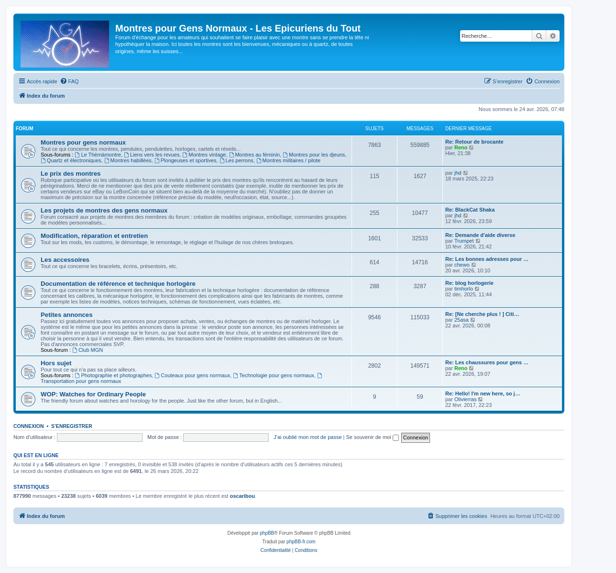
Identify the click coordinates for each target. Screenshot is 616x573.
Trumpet (464, 241)
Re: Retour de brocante (474, 142)
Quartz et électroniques (71, 160)
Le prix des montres (70, 173)
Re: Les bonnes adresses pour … (486, 259)
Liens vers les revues (151, 154)
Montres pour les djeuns (314, 154)
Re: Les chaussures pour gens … (486, 362)
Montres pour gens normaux (83, 142)
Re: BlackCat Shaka (470, 210)
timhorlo (463, 289)
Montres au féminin (254, 154)
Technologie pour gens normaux (273, 375)
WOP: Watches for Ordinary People (93, 394)
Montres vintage (204, 154)
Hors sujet (56, 363)
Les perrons (236, 160)
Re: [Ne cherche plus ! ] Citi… (482, 314)
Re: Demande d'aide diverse (480, 235)
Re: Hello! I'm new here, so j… (482, 393)
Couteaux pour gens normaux (193, 375)
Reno (461, 147)
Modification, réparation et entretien (94, 235)
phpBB (267, 533)
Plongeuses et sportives (185, 160)
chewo (462, 265)
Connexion (28, 426)
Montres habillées (128, 160)
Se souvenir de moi (372, 437)
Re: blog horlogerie (469, 283)
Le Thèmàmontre (98, 154)
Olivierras (465, 399)
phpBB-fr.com (301, 541)
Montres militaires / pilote (288, 160)
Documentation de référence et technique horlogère (118, 283)
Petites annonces (66, 314)
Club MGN (87, 350)
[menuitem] (69, 81)
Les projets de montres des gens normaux (104, 210)
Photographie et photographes (113, 375)
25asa (461, 320)
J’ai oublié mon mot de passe (307, 437)
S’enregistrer (71, 426)
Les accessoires (65, 259)
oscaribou (242, 496)
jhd (458, 173)
